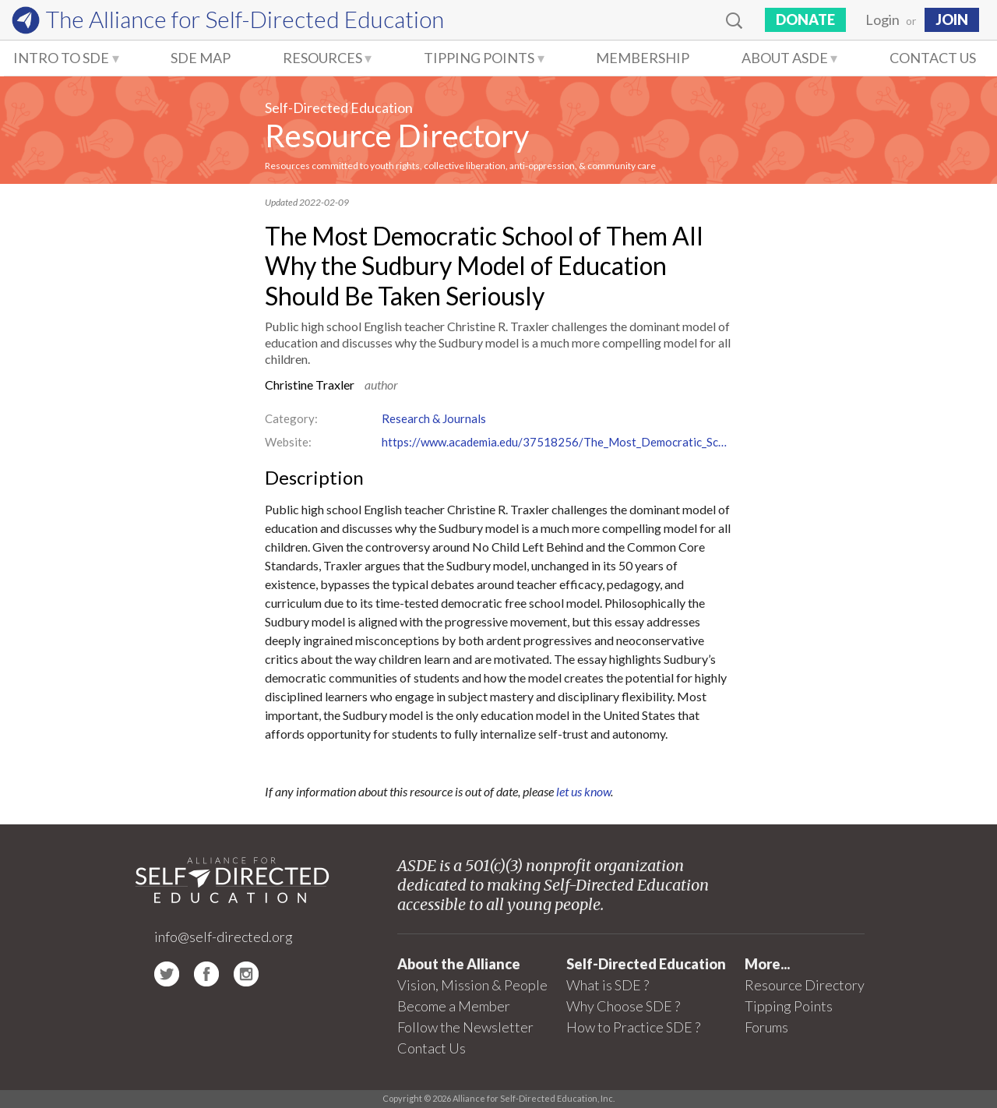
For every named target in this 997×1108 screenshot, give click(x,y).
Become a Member (453, 1005)
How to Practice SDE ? (633, 1027)
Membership (642, 57)
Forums (766, 1027)
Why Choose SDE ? (623, 1005)
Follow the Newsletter (465, 1027)
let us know (583, 791)
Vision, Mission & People (472, 984)
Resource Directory (397, 135)
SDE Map (201, 57)
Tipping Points (479, 57)
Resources (322, 57)
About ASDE (785, 57)
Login (882, 19)
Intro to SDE (61, 57)
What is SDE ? (607, 984)
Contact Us (933, 57)
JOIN (951, 19)
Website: (288, 442)
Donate (805, 19)
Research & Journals (434, 418)
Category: (291, 418)
